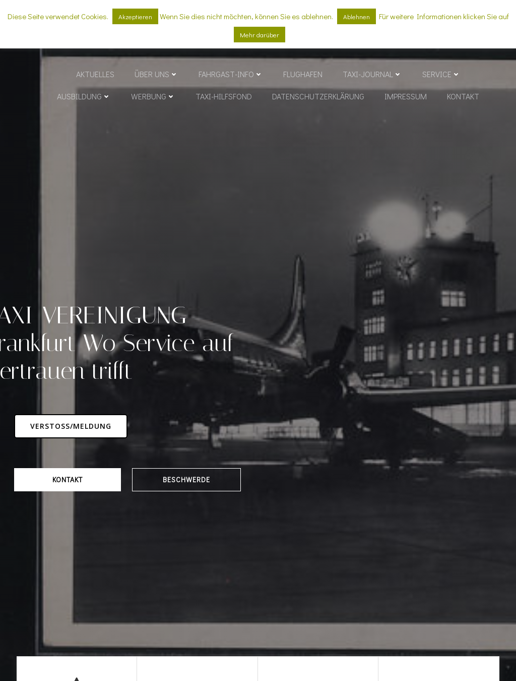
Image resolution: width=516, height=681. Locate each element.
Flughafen (302, 74)
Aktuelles (95, 74)
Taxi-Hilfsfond (224, 96)
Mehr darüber (259, 34)
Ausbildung (84, 96)
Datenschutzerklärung (318, 96)
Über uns (156, 74)
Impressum (405, 96)
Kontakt (463, 96)
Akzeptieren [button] (135, 16)
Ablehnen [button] (356, 16)
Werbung (153, 96)
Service (441, 74)
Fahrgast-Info (231, 74)
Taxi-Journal (372, 74)
